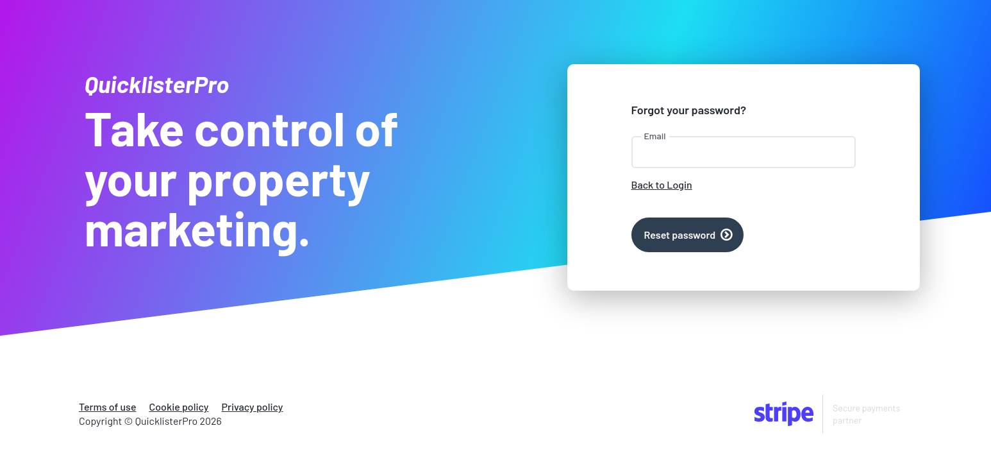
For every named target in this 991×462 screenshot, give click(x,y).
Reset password (680, 234)
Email (655, 136)
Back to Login (661, 184)
